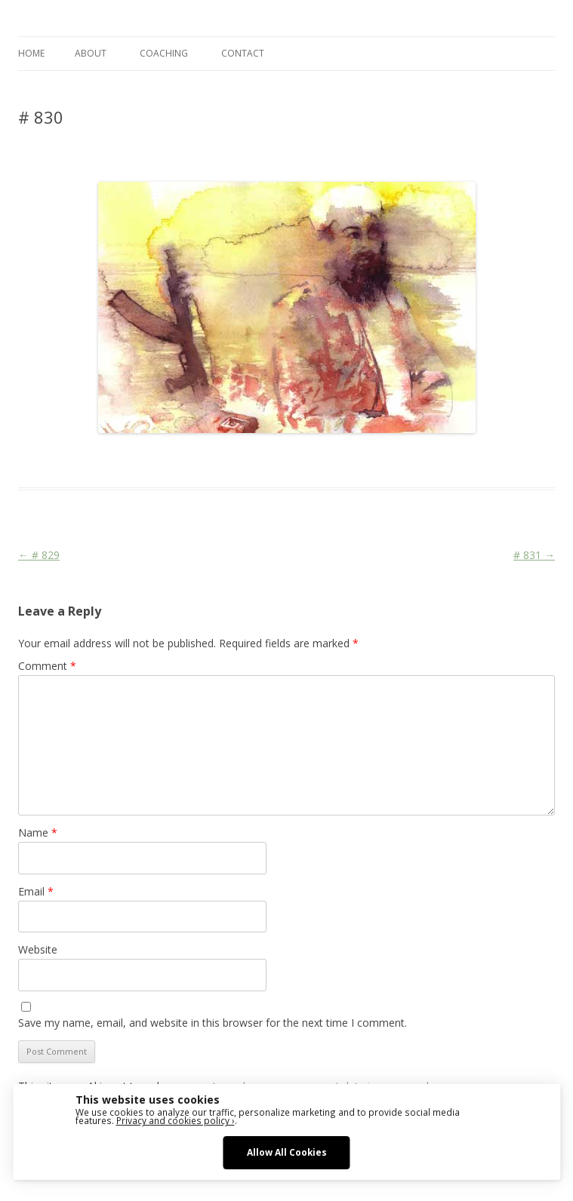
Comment (47, 666)
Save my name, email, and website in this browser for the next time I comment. (212, 1022)
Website (37, 949)
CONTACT (242, 53)
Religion (272, 460)
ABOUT (90, 53)
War (304, 460)
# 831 (534, 555)
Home (31, 53)
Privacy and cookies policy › (175, 1120)
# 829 (39, 555)
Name (37, 832)
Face (239, 460)
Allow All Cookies (287, 1152)
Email (36, 891)
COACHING (164, 53)
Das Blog (152, 460)
